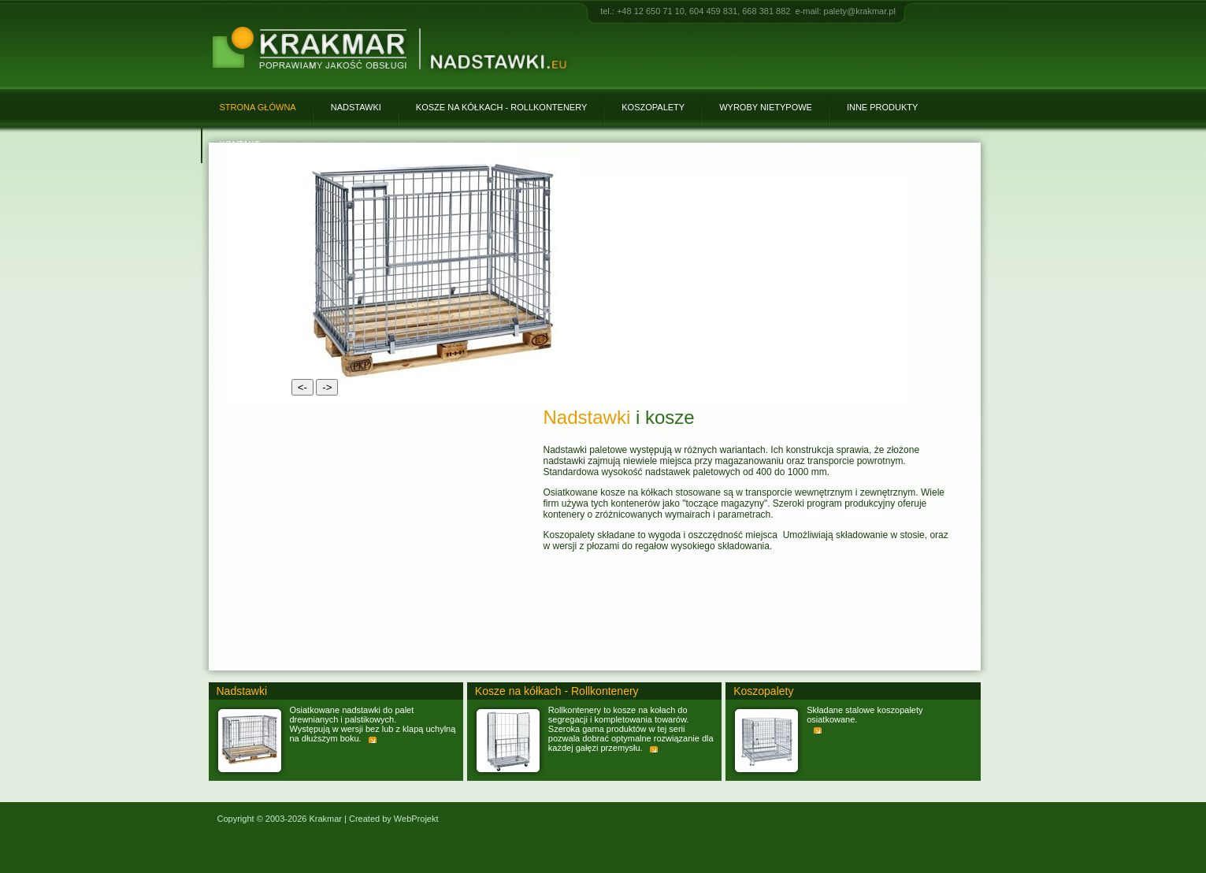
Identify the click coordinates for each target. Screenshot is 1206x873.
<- (302, 387)
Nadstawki (356, 107)
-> (327, 387)
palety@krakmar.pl (860, 11)
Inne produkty (882, 107)
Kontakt (240, 144)
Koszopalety (653, 107)
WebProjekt (416, 818)
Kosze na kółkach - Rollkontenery (501, 107)
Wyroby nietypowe (765, 107)
